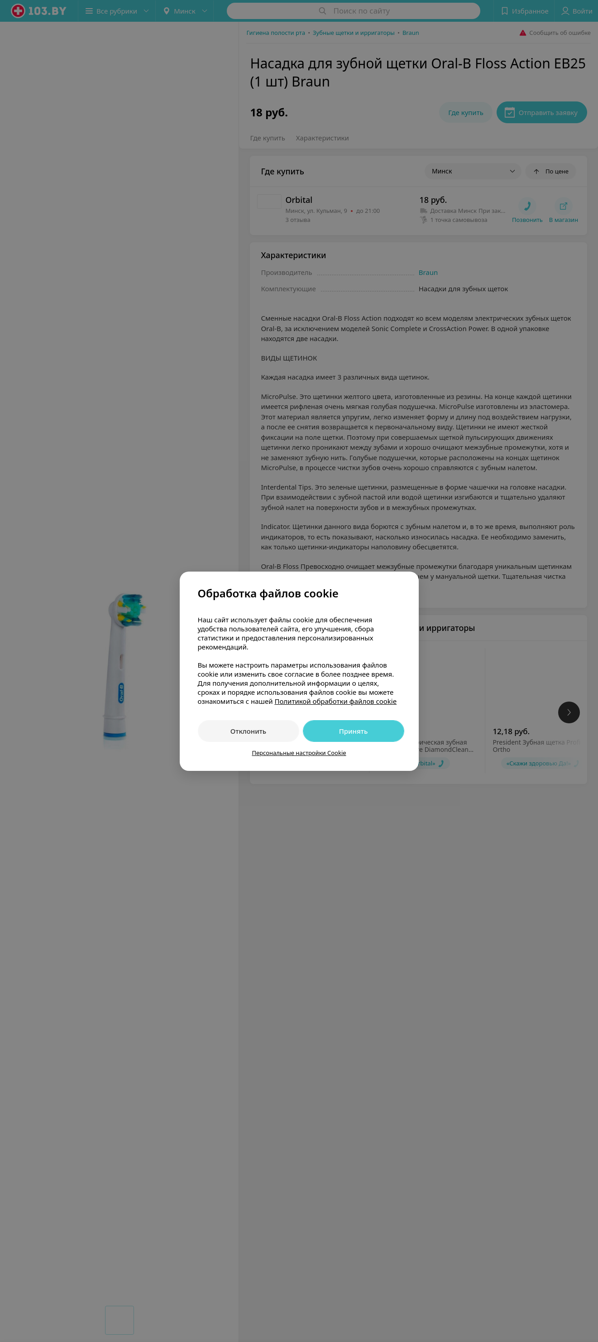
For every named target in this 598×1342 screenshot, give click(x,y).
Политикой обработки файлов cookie (335, 701)
